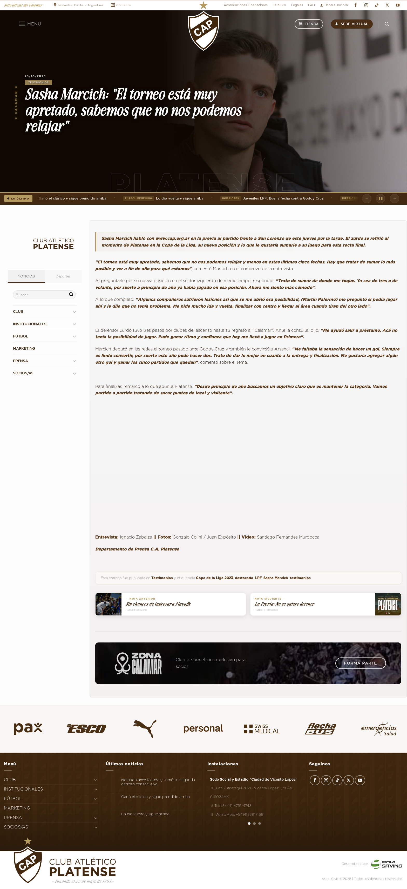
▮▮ (380, 198)
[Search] (387, 24)
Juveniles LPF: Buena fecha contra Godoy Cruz (273, 198)
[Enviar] (71, 294)
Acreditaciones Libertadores (246, 5)
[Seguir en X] (387, 5)
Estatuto (279, 5)
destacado (244, 578)
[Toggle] (74, 312)
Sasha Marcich (275, 578)
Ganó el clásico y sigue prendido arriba (56, 198)
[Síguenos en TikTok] (376, 5)
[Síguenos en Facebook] (355, 5)
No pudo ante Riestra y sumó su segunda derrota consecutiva (158, 782)
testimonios (300, 578)
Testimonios (38, 82)
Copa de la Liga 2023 (214, 578)
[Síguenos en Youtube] (398, 5)
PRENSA (20, 361)
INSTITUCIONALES (29, 324)
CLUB (18, 311)
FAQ (311, 5)
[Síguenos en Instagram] (366, 5)
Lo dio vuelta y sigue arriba (165, 198)
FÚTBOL (20, 336)
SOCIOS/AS (23, 373)
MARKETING (24, 348)
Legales (297, 5)
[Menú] (29, 24)
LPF (258, 578)
